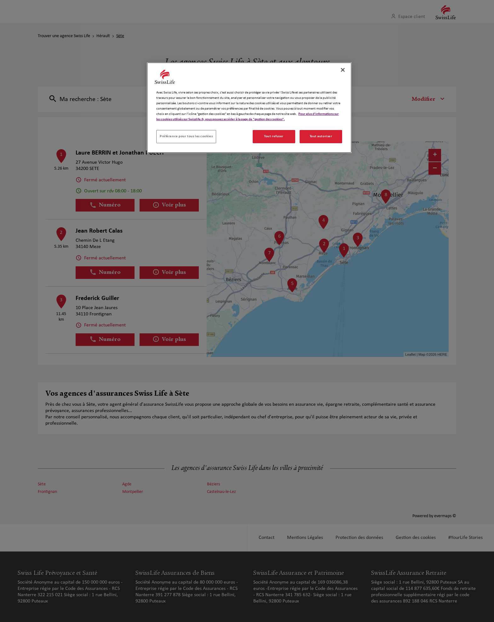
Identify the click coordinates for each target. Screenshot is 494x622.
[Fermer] (343, 70)
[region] (249, 107)
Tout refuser (274, 136)
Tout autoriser (321, 136)
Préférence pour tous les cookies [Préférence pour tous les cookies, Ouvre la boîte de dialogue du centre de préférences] (186, 136)
